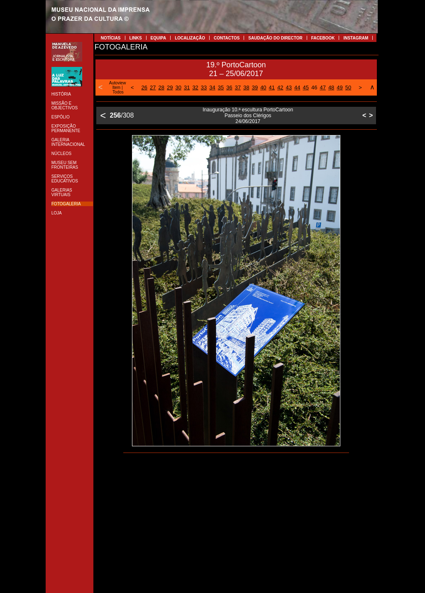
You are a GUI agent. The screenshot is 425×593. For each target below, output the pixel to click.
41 (272, 87)
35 (221, 87)
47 (322, 87)
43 (289, 87)
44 (297, 87)
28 (161, 87)
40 (263, 87)
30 (178, 87)
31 (187, 87)
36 (229, 87)
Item (116, 87)
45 (305, 87)
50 (348, 87)
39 (255, 87)
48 (331, 87)
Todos (118, 92)
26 (144, 87)
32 (195, 87)
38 (246, 87)
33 (204, 87)
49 (339, 87)
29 (170, 87)
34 (212, 87)
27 (153, 87)
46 (314, 87)
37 (238, 87)
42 (280, 87)
